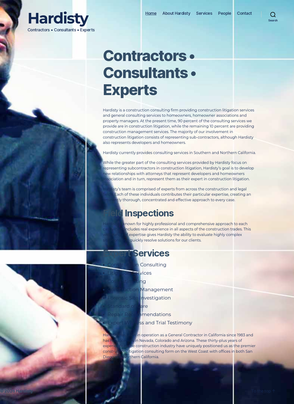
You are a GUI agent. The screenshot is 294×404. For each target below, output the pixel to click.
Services (204, 13)
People (224, 13)
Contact (244, 13)
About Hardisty (176, 13)
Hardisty (58, 18)
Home (150, 13)
